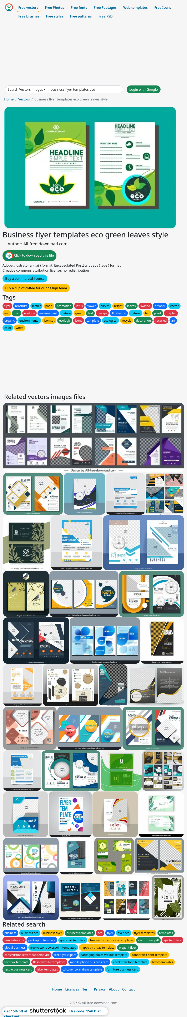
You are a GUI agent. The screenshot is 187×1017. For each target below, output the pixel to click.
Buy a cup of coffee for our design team (36, 288)
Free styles (54, 16)
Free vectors (28, 7)
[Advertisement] (93, 53)
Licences (72, 989)
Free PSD (105, 16)
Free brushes (28, 16)
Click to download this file (29, 256)
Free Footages (105, 7)
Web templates (135, 7)
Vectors (24, 99)
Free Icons (162, 7)
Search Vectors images (25, 89)
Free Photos (54, 7)
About (114, 989)
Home (9, 99)
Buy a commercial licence (25, 278)
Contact (128, 989)
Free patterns (81, 16)
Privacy (100, 989)
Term (86, 989)
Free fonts (79, 7)
